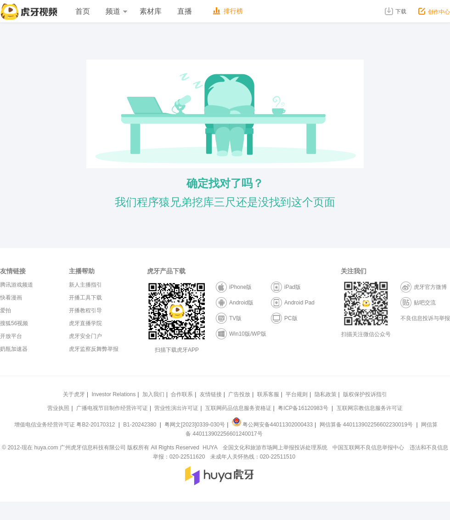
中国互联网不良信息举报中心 (368, 447)
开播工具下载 (85, 297)
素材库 (151, 11)
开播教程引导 (85, 310)
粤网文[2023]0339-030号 (194, 424)
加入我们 (153, 394)
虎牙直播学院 (85, 323)
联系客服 (268, 394)
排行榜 (228, 11)
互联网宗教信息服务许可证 (370, 408)
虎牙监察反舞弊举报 (93, 349)
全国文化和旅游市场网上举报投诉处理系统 (275, 447)
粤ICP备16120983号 (303, 408)
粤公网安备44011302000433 (272, 424)
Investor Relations (113, 394)
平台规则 (297, 394)
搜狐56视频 (14, 323)
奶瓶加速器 (14, 349)
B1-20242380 (140, 424)
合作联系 (182, 394)
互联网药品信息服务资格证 (238, 408)
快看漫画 (11, 297)
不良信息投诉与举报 (425, 318)
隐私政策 (326, 394)
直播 (184, 11)
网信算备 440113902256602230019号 (366, 424)
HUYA (209, 447)
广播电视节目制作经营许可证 (112, 408)
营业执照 (58, 408)
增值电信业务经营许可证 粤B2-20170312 (65, 424)
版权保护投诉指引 (365, 394)
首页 (82, 11)
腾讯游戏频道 (16, 285)
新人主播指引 (85, 285)
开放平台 (11, 336)
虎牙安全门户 (85, 336)
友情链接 (211, 394)
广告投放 (239, 394)
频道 (116, 11)
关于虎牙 (74, 394)
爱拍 (5, 310)
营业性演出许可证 (176, 408)
